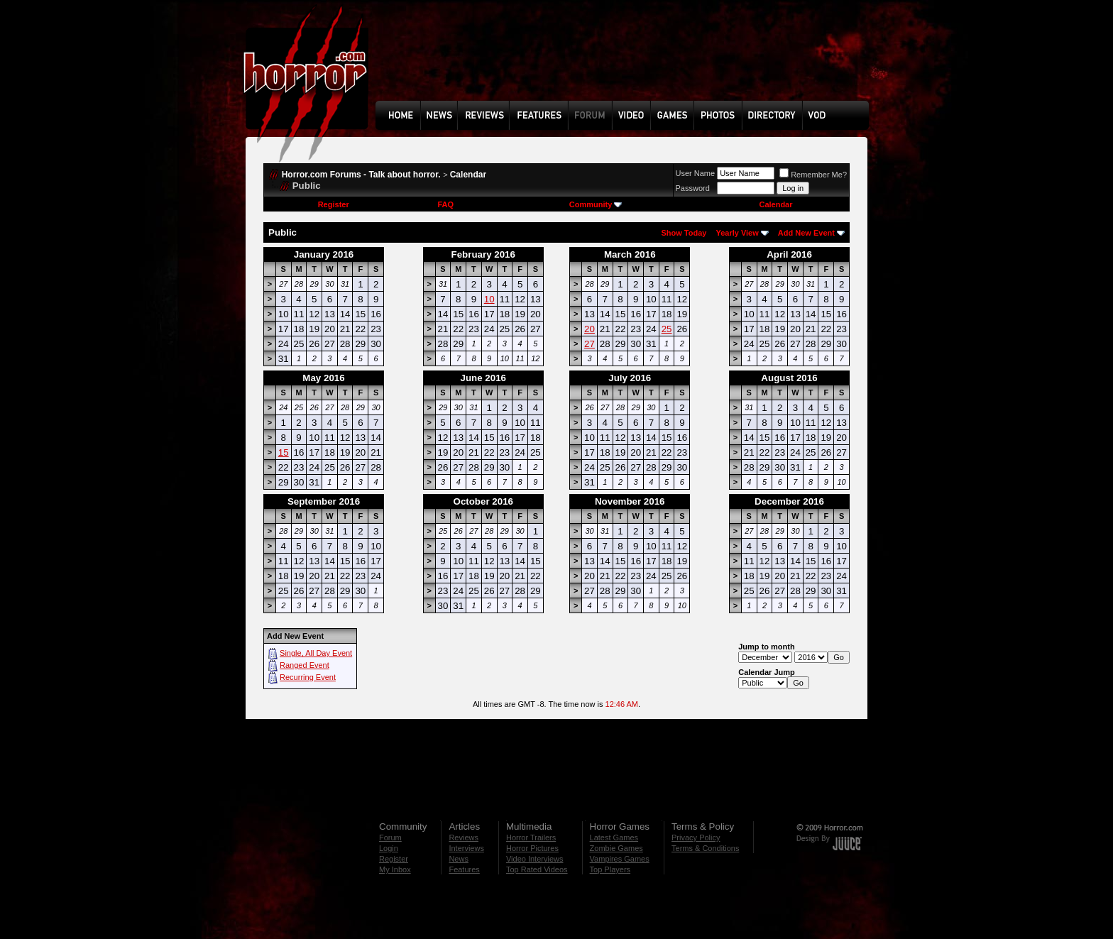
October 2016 (483, 501)
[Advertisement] (626, 61)
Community (596, 204)
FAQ (445, 204)
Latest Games (614, 837)
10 (489, 299)
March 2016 (630, 254)
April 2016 (789, 254)
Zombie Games (616, 848)
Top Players (610, 869)
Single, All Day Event (316, 653)
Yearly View (737, 233)
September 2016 (323, 501)
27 (589, 344)
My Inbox (395, 869)
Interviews (466, 848)
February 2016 (483, 254)
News (458, 859)
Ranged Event (304, 665)
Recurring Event (308, 677)
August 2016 (789, 378)
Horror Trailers (531, 837)
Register (333, 204)
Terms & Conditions (705, 848)
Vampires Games (619, 859)
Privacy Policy (695, 837)
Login (388, 848)
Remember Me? (813, 174)
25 (667, 329)
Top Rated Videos (537, 869)
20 (589, 329)
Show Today (683, 233)
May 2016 (323, 378)
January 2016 (323, 254)
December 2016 (789, 501)
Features (464, 869)
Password (693, 188)
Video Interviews (535, 859)
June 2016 (483, 378)
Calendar (468, 175)
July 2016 (629, 378)
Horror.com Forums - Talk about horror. (361, 175)
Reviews (463, 837)
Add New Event (806, 233)
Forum (390, 837)
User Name (696, 173)
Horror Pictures (532, 848)
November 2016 (630, 501)
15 (283, 452)
